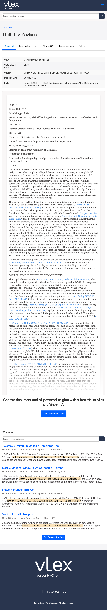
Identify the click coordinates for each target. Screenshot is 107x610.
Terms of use (39, 603)
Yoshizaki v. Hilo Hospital (17, 514)
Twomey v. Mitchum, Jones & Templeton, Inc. (30, 446)
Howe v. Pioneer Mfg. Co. (18, 489)
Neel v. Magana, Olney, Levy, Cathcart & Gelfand (32, 468)
